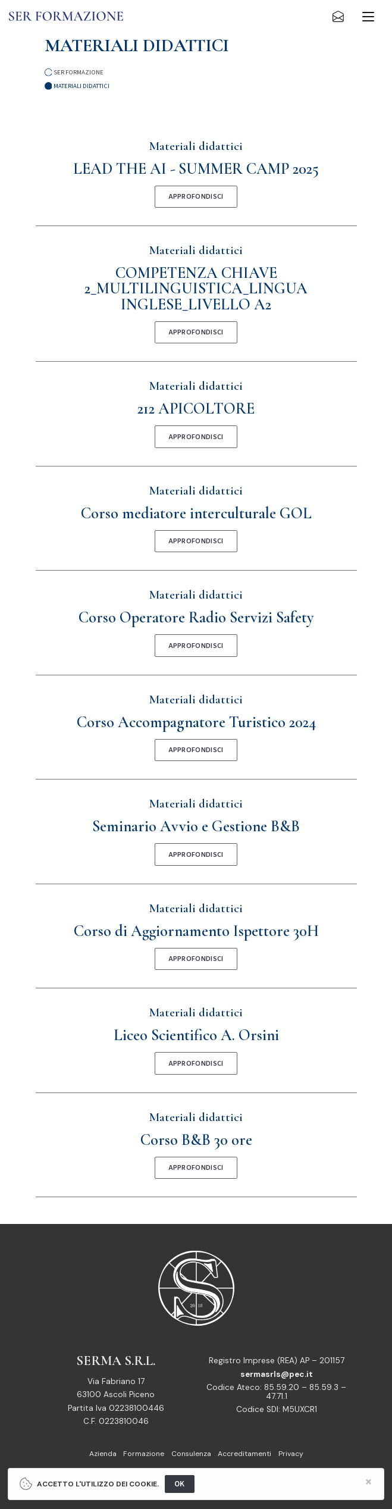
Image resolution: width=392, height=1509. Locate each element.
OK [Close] (179, 1483)
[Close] (368, 1482)
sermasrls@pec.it (276, 1374)
